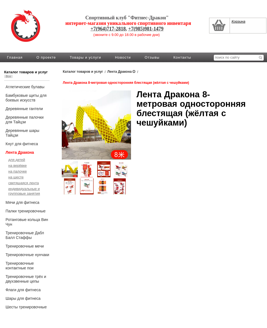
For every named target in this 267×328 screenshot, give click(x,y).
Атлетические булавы (25, 87)
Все (8, 76)
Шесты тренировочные (26, 307)
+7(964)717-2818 (108, 29)
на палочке (17, 171)
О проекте (46, 57)
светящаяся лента (23, 183)
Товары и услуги (85, 57)
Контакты (182, 57)
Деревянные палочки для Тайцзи (24, 119)
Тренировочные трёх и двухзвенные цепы (26, 278)
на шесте (16, 177)
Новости (123, 57)
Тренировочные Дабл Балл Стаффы (25, 235)
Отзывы (152, 57)
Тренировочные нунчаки (27, 254)
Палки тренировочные (26, 211)
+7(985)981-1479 (145, 29)
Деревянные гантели (24, 108)
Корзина (238, 21)
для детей (16, 160)
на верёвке (17, 165)
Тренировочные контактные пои (20, 265)
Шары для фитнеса (23, 298)
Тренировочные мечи (25, 246)
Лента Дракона (20, 152)
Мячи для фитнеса (22, 202)
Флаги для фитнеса (23, 290)
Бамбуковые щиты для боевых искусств (26, 97)
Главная (14, 57)
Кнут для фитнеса (22, 144)
